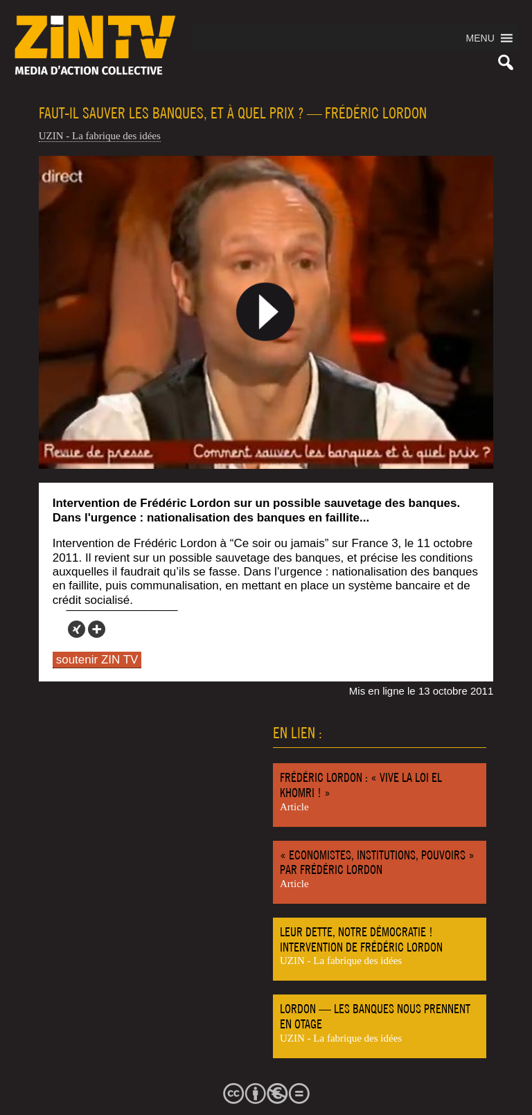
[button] (480, 38)
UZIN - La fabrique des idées (100, 135)
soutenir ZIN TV (97, 659)
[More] (96, 629)
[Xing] (76, 629)
